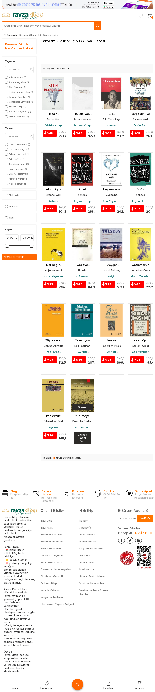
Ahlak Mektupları (82, 189)
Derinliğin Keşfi (53, 265)
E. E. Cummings (111, 114)
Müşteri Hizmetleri (91, 549)
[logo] (22, 16)
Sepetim (84, 556)
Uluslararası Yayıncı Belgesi (57, 604)
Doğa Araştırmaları (140, 189)
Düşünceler (53, 340)
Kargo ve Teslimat (52, 597)
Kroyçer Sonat (111, 265)
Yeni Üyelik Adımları (91, 583)
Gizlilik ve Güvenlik (52, 576)
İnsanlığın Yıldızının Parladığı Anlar (140, 340)
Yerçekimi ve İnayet (140, 114)
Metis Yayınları (53, 276)
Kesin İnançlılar (53, 114)
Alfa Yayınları (111, 201)
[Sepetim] (150, 16)
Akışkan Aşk (111, 189)
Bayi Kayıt (47, 528)
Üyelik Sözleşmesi (52, 556)
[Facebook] (122, 541)
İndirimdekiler (87, 542)
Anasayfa (10, 35)
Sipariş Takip (87, 563)
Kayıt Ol (145, 518)
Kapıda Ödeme (50, 590)
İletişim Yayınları (111, 276)
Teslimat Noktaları (52, 542)
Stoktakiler (13, 195)
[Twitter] (131, 541)
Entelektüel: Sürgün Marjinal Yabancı (53, 416)
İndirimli (11, 206)
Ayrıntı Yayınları (82, 352)
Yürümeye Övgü (82, 416)
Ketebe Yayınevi (111, 125)
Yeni (9, 217)
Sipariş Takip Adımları (92, 576)
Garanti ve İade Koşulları (56, 570)
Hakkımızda (86, 570)
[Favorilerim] (141, 16)
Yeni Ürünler (87, 535)
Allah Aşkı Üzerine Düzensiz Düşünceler (53, 189)
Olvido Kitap (53, 125)
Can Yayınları (140, 352)
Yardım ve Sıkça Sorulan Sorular (94, 592)
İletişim (83, 521)
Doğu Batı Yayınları (140, 125)
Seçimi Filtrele (19, 257)
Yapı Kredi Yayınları (53, 352)
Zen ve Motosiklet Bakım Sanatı (111, 340)
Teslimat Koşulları (51, 535)
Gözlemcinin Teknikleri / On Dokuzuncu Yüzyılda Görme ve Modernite (140, 265)
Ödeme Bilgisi (49, 583)
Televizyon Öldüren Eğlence (82, 340)
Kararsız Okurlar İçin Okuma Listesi (19, 46)
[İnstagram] (141, 541)
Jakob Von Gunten (82, 114)
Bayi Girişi (46, 521)
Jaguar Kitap (82, 125)
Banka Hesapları (51, 549)
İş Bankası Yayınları (82, 276)
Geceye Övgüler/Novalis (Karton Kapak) (82, 265)
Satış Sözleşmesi (51, 563)
